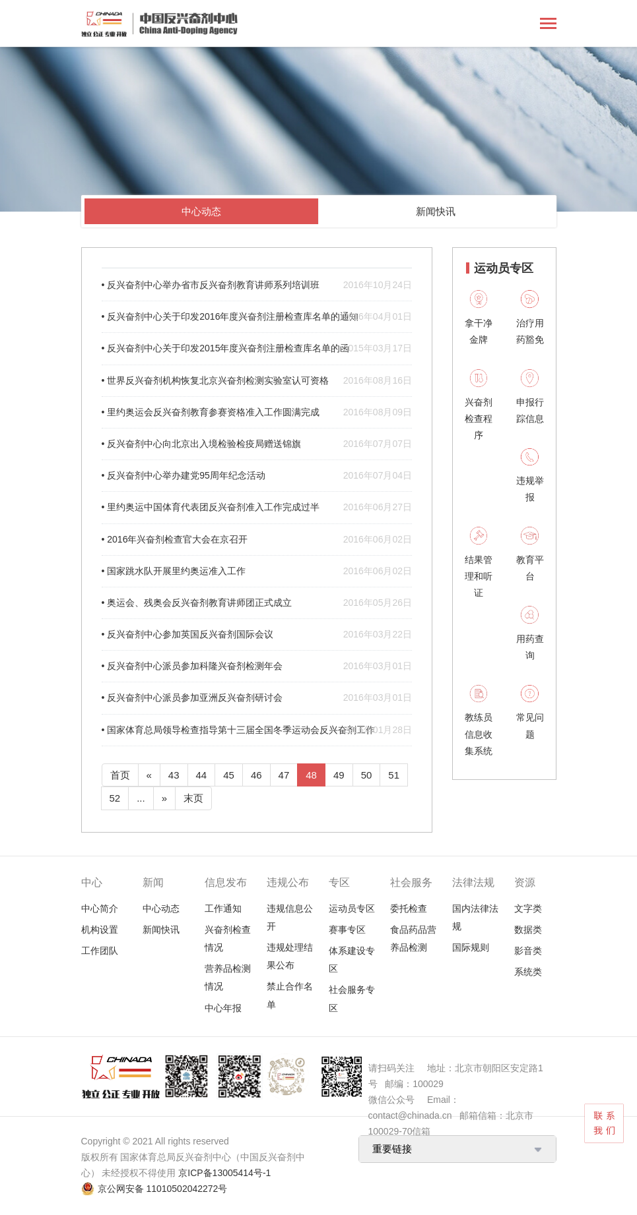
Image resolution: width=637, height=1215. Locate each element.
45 (228, 775)
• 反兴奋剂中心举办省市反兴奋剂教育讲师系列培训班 (257, 285)
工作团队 (99, 950)
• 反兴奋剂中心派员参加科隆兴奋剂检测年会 (257, 666)
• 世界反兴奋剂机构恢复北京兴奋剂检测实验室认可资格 (257, 380)
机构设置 (99, 929)
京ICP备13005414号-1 (224, 1173)
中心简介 (99, 908)
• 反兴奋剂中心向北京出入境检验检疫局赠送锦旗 (257, 444)
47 (284, 775)
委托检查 (408, 908)
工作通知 (223, 908)
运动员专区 (352, 908)
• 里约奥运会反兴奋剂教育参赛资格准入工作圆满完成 (257, 412)
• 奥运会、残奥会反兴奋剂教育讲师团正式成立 (257, 603)
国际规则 (470, 947)
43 (174, 775)
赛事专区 (347, 929)
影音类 (528, 950)
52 (115, 798)
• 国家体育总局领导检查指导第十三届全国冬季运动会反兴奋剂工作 (257, 730)
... (141, 798)
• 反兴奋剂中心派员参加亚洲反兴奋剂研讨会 (257, 698)
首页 (120, 775)
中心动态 (201, 211)
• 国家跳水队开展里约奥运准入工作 (257, 571)
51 (393, 775)
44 (201, 775)
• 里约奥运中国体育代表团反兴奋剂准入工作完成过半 (257, 507)
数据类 (528, 929)
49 (339, 775)
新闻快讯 (435, 211)
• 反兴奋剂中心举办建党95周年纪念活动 (257, 475)
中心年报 (223, 1008)
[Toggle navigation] (548, 25)
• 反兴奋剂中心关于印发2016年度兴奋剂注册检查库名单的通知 (257, 317)
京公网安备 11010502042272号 (163, 1188)
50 (366, 775)
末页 (193, 798)
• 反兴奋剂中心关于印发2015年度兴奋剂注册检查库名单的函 (257, 348)
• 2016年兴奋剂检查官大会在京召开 (257, 539)
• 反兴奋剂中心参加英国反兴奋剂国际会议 (257, 634)
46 (256, 775)
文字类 (528, 908)
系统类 (528, 971)
